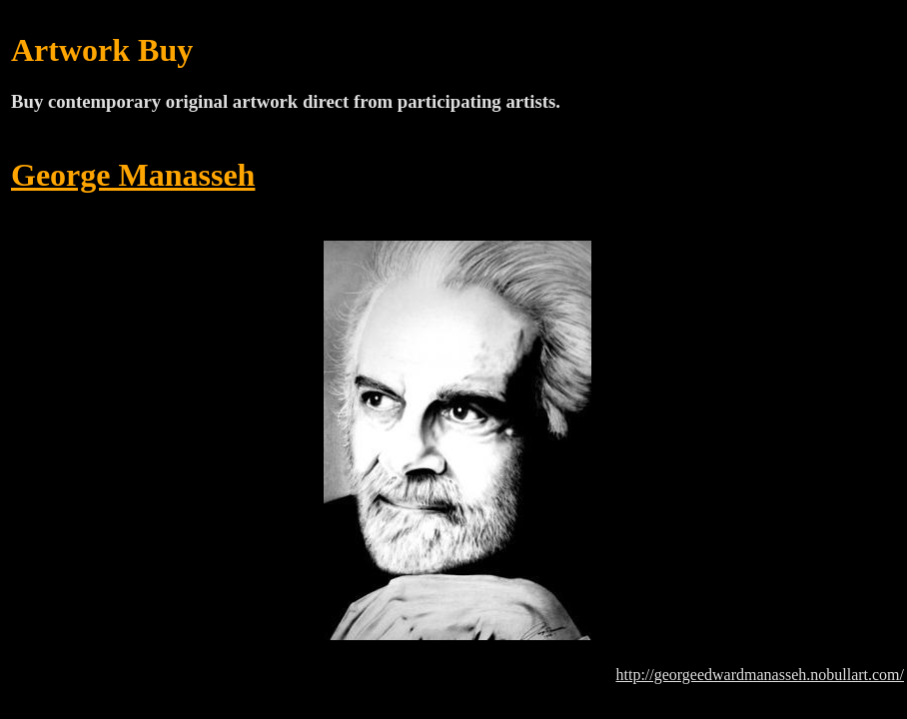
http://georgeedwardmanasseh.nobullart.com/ (759, 674)
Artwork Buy (102, 50)
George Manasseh (133, 175)
